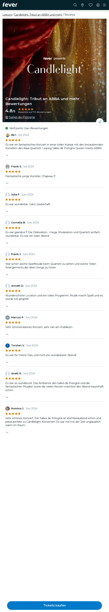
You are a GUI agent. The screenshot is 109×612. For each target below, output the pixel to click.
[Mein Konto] (98, 5)
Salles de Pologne (22, 117)
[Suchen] (75, 5)
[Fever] (10, 5)
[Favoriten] (90, 5)
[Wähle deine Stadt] (82, 5)
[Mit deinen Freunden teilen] (100, 122)
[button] (54, 605)
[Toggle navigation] (104, 5)
